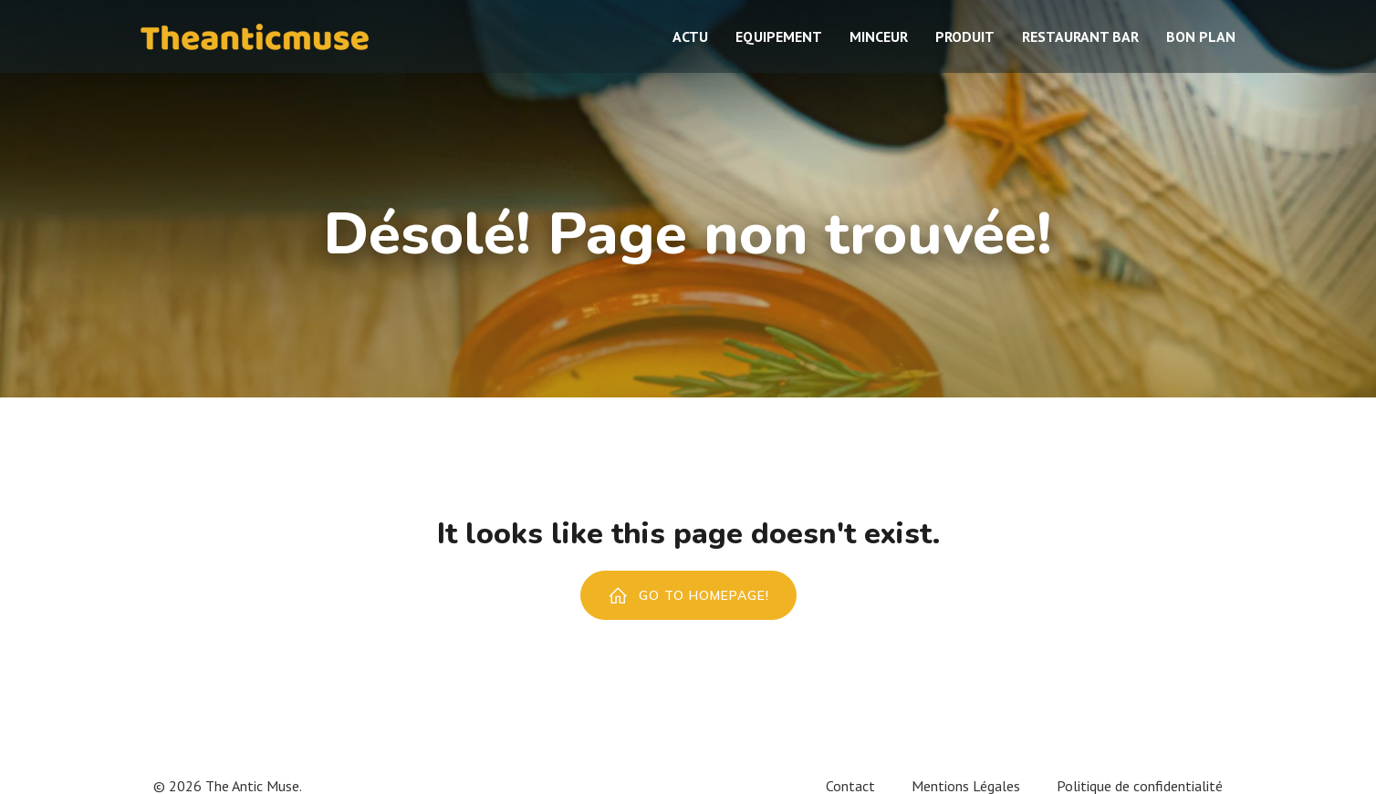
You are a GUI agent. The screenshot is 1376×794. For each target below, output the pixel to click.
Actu (690, 36)
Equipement (778, 36)
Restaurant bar (1080, 36)
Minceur (879, 36)
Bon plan (1200, 36)
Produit (965, 36)
